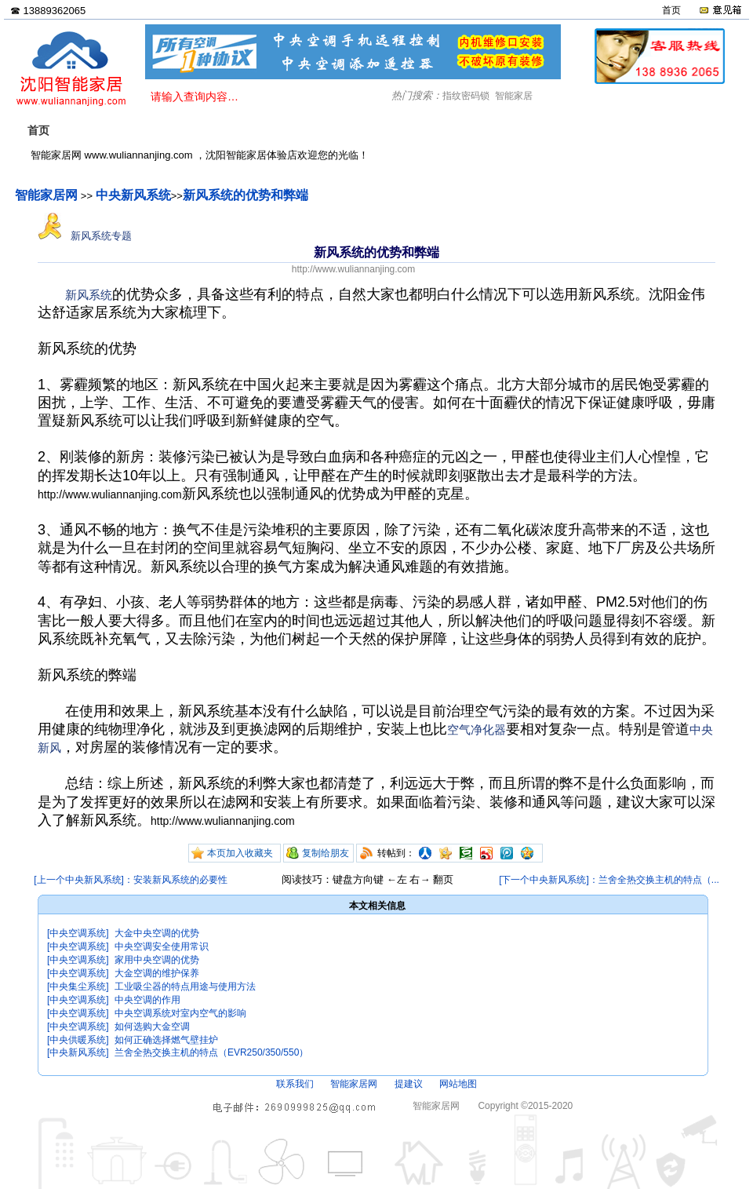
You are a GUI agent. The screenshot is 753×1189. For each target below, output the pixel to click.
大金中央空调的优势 (157, 933)
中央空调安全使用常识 (162, 946)
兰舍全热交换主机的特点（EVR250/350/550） (211, 1052)
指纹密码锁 (465, 95)
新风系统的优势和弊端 (245, 195)
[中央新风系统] (78, 1052)
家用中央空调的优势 (157, 959)
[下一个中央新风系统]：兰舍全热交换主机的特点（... (609, 879)
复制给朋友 (325, 853)
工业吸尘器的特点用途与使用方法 (185, 986)
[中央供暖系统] (78, 1039)
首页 (671, 10)
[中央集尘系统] (78, 986)
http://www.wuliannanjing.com (353, 269)
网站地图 (458, 1083)
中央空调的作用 (147, 999)
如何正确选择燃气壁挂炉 (166, 1039)
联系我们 (295, 1083)
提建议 (409, 1083)
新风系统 (88, 294)
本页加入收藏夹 (240, 853)
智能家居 (514, 95)
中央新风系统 (133, 195)
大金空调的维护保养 (157, 973)
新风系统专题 (85, 236)
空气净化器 (476, 729)
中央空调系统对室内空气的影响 (180, 1013)
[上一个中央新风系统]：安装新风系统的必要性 (130, 879)
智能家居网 (46, 195)
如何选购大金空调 (152, 1026)
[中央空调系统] (78, 933)
